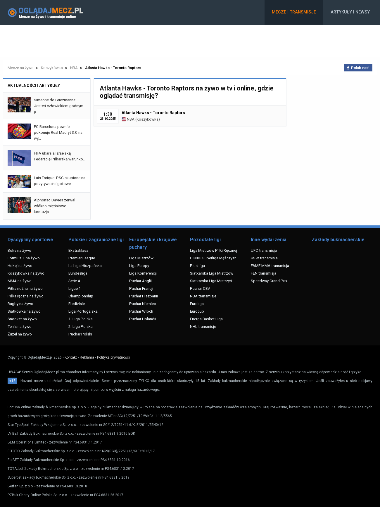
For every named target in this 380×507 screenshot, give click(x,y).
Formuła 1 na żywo (24, 258)
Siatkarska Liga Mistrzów (211, 273)
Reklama (87, 357)
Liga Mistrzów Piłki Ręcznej (213, 250)
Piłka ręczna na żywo (26, 296)
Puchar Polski (80, 334)
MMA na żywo (20, 280)
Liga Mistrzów (141, 258)
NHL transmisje (203, 326)
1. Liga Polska (80, 318)
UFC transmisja (264, 250)
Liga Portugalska (83, 311)
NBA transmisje (203, 296)
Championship (80, 296)
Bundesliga (77, 273)
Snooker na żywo (22, 318)
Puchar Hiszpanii (143, 296)
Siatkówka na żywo (24, 311)
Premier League (81, 258)
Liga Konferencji (143, 273)
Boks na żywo (19, 250)
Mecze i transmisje (294, 12)
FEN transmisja (263, 273)
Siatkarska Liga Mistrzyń (211, 280)
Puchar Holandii (142, 318)
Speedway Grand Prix (269, 280)
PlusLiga (197, 265)
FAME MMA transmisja (270, 265)
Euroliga (197, 303)
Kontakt (71, 357)
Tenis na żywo (20, 326)
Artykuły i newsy (350, 12)
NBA (128, 119)
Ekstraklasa (78, 250)
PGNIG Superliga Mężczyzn (213, 258)
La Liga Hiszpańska (85, 265)
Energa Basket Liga (206, 318)
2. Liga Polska (80, 326)
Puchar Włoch (141, 311)
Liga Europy (139, 265)
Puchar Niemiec (142, 303)
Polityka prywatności (113, 357)
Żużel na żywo (20, 334)
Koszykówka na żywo (26, 273)
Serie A (74, 280)
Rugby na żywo (20, 303)
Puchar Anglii (140, 280)
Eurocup (197, 311)
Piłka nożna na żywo (25, 288)
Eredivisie (76, 303)
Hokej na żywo (20, 265)
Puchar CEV (200, 288)
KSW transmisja (264, 258)
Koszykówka (147, 119)
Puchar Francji (141, 288)
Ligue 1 (74, 288)
